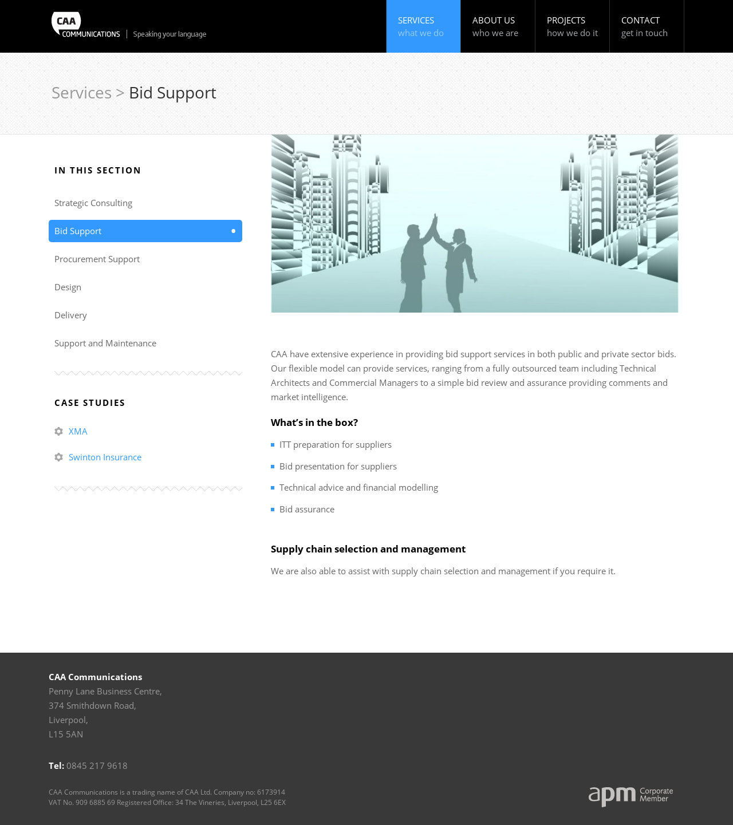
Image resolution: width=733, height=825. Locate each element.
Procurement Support (97, 259)
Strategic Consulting (93, 202)
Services (425, 26)
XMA (78, 431)
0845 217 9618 (97, 765)
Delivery (70, 315)
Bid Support (77, 230)
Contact (648, 26)
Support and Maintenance (105, 343)
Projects (574, 26)
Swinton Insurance (105, 457)
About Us (499, 26)
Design (67, 287)
